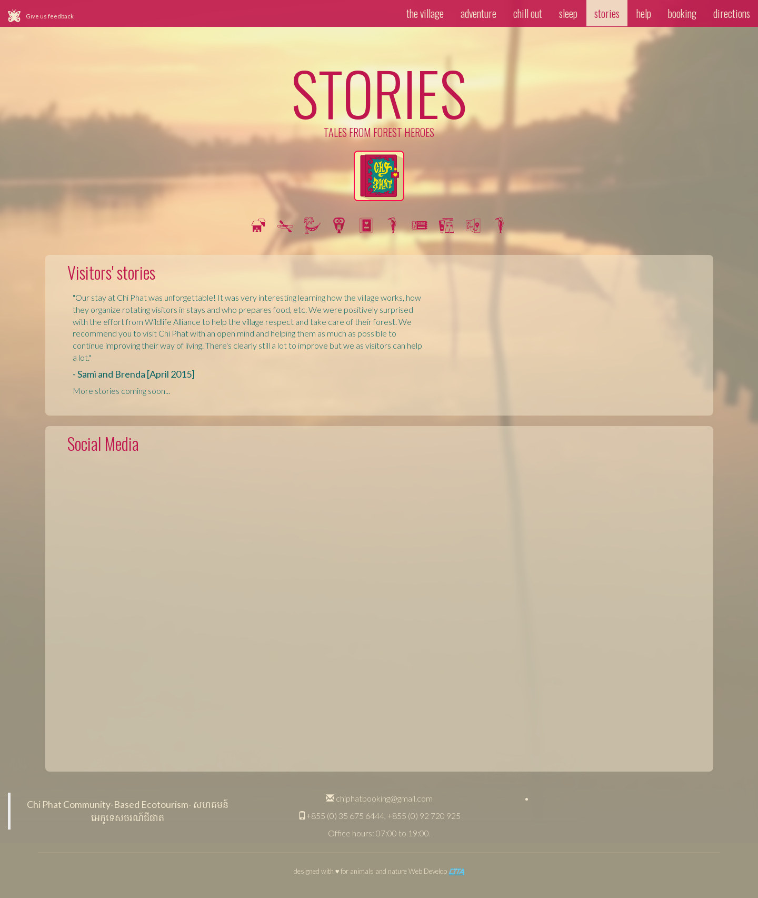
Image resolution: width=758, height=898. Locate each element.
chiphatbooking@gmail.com (379, 798)
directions (731, 13)
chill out (527, 13)
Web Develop (436, 871)
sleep (568, 13)
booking (682, 13)
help (643, 13)
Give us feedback (50, 16)
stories (607, 13)
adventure (478, 13)
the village (425, 13)
